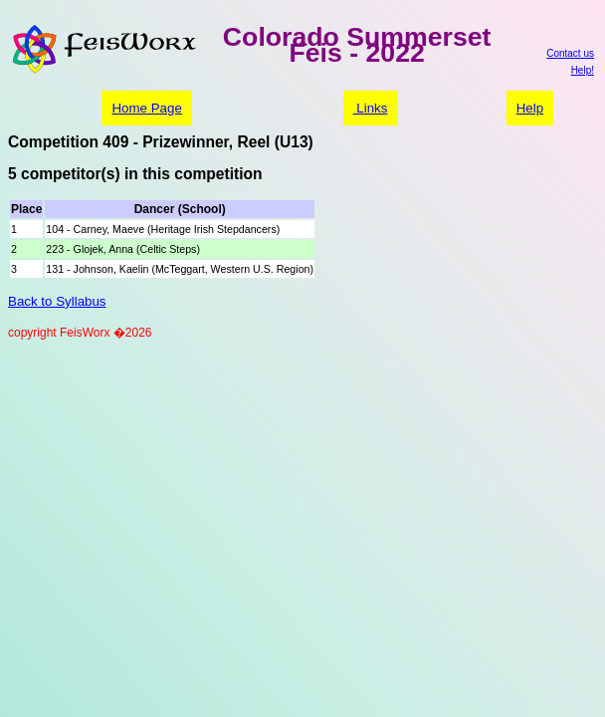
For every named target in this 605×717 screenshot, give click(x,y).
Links (370, 108)
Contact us (570, 53)
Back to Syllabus (57, 301)
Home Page (146, 108)
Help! (582, 70)
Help (529, 108)
